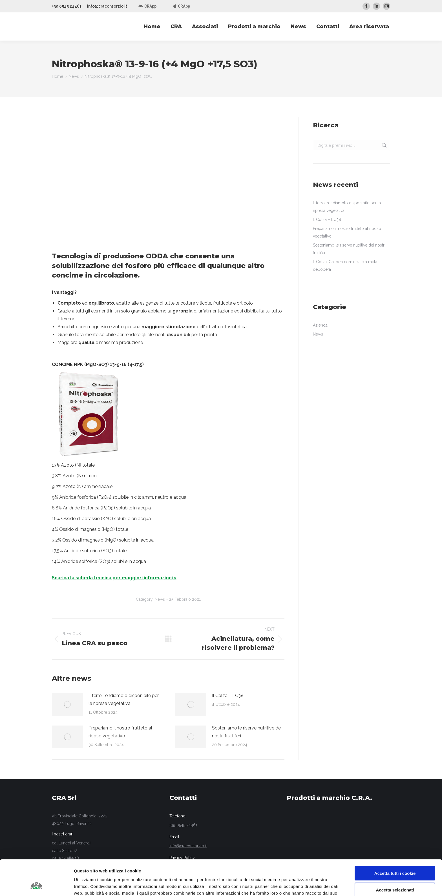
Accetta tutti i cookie (395, 839)
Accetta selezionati (395, 856)
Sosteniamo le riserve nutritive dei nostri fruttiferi (247, 731)
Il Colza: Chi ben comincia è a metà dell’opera (345, 266)
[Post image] (67, 704)
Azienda (320, 325)
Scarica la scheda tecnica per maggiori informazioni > (114, 577)
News (160, 599)
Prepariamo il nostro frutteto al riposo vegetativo (120, 731)
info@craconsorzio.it (107, 6)
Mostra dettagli (296, 884)
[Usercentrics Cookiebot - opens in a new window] (36, 885)
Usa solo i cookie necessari (395, 872)
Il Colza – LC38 (228, 695)
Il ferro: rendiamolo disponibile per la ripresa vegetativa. (124, 699)
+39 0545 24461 (66, 6)
